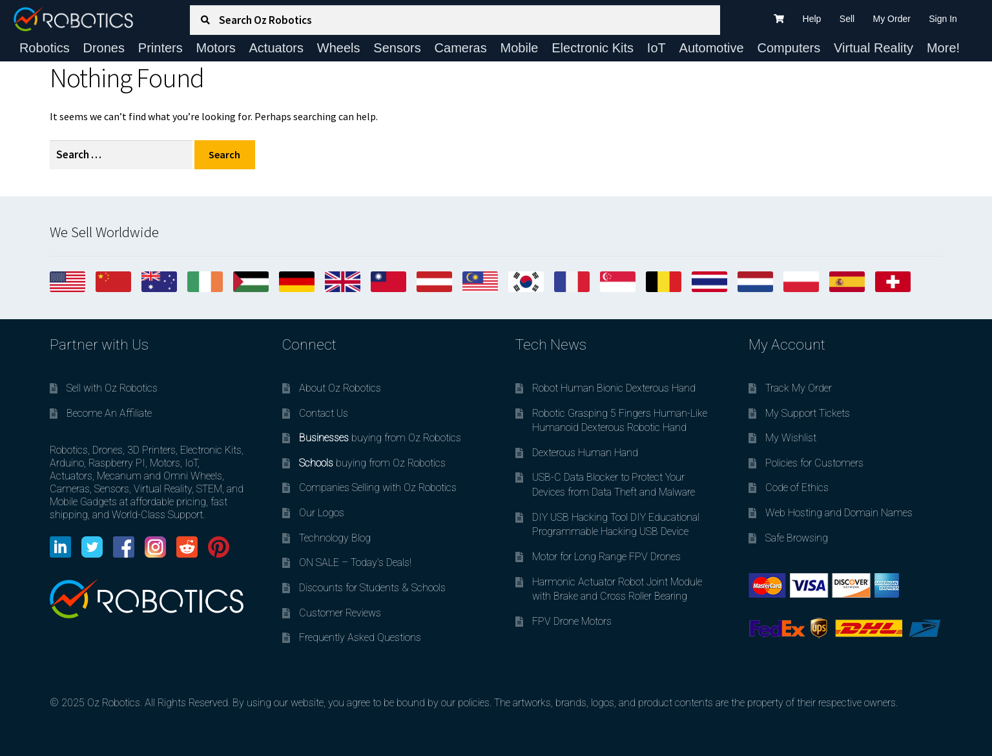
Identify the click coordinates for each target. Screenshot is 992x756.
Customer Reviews (340, 613)
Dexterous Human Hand (585, 452)
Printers (160, 48)
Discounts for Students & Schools (372, 588)
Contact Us (323, 413)
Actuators (276, 48)
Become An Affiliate (109, 413)
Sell (847, 19)
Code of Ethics (797, 487)
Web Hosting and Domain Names (839, 513)
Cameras (461, 48)
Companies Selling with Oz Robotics (378, 487)
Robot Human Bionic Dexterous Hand (614, 388)
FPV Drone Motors (572, 621)
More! (943, 48)
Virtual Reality (873, 48)
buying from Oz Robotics (380, 438)
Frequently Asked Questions (360, 637)
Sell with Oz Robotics (112, 388)
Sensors (396, 48)
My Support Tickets (807, 413)
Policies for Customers (814, 463)
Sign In (943, 19)
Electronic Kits (593, 48)
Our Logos (321, 513)
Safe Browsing (796, 538)
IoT (656, 48)
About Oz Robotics (340, 388)
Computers (788, 48)
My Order (892, 19)
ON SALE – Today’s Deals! (355, 562)
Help (812, 19)
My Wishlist (790, 438)
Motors (216, 48)
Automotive (711, 48)
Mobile (520, 48)
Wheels (338, 48)
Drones (104, 48)
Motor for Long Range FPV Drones (606, 557)
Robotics (44, 48)
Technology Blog (335, 538)
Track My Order (798, 388)
